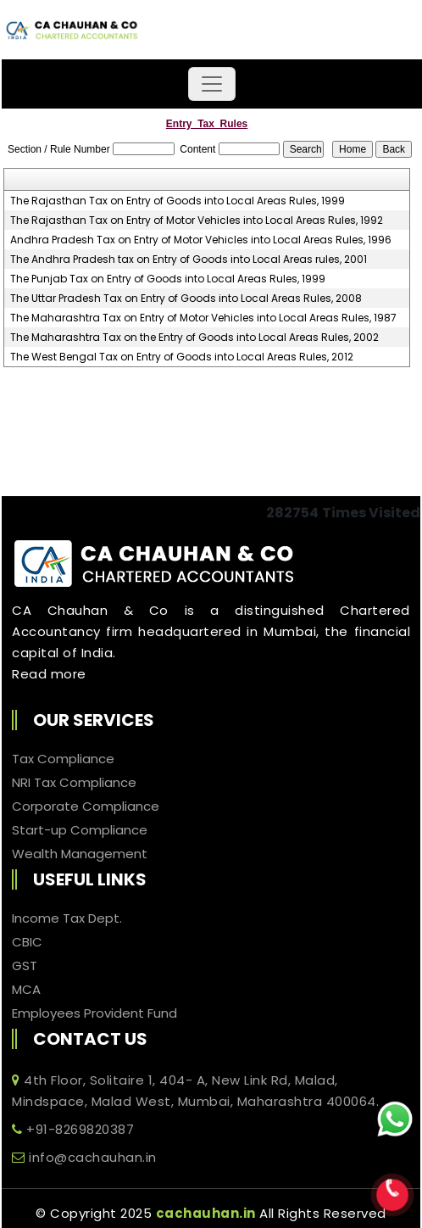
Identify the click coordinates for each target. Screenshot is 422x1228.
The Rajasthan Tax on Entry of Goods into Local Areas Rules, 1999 (177, 201)
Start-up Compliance (79, 830)
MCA (26, 989)
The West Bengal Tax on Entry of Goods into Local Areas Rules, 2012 (181, 357)
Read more (49, 674)
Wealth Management (79, 854)
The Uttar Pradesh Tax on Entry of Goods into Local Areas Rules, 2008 (186, 298)
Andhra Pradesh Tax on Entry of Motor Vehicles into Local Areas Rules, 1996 (200, 240)
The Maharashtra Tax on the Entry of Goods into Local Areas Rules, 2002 (194, 337)
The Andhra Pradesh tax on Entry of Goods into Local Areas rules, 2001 (188, 259)
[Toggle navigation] (212, 84)
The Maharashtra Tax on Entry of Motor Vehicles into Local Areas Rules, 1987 (203, 318)
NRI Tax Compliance (74, 782)
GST (24, 965)
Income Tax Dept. (67, 918)
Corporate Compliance (85, 806)
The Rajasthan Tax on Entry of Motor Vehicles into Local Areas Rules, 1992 (196, 220)
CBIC (27, 942)
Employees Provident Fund (94, 1013)
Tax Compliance (63, 759)
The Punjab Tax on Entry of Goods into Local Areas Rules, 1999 (167, 279)
